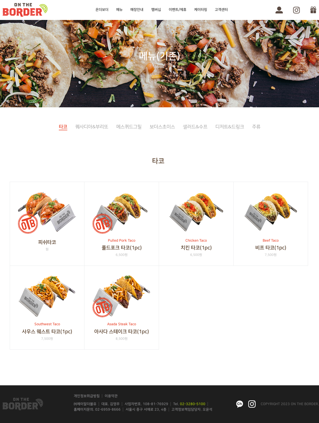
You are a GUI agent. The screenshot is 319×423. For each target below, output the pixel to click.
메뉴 (119, 10)
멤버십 (156, 10)
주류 (256, 127)
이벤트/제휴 (177, 10)
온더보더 (101, 10)
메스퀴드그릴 (129, 127)
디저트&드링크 (229, 127)
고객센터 (221, 10)
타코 (63, 127)
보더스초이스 (162, 127)
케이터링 (200, 10)
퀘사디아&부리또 (91, 127)
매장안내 (136, 10)
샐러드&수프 (195, 127)
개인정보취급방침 (87, 396)
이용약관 (111, 396)
